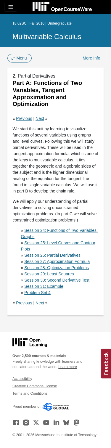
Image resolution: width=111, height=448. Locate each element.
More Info (91, 58)
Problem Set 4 (37, 292)
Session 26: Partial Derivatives (52, 255)
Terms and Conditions (29, 393)
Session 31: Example (43, 286)
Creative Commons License (34, 386)
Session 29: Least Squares (49, 274)
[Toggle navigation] (10, 7)
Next (40, 118)
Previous (24, 118)
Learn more (67, 367)
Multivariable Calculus (46, 37)
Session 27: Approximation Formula (57, 261)
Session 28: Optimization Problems (56, 267)
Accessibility (22, 379)
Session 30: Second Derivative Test (56, 280)
